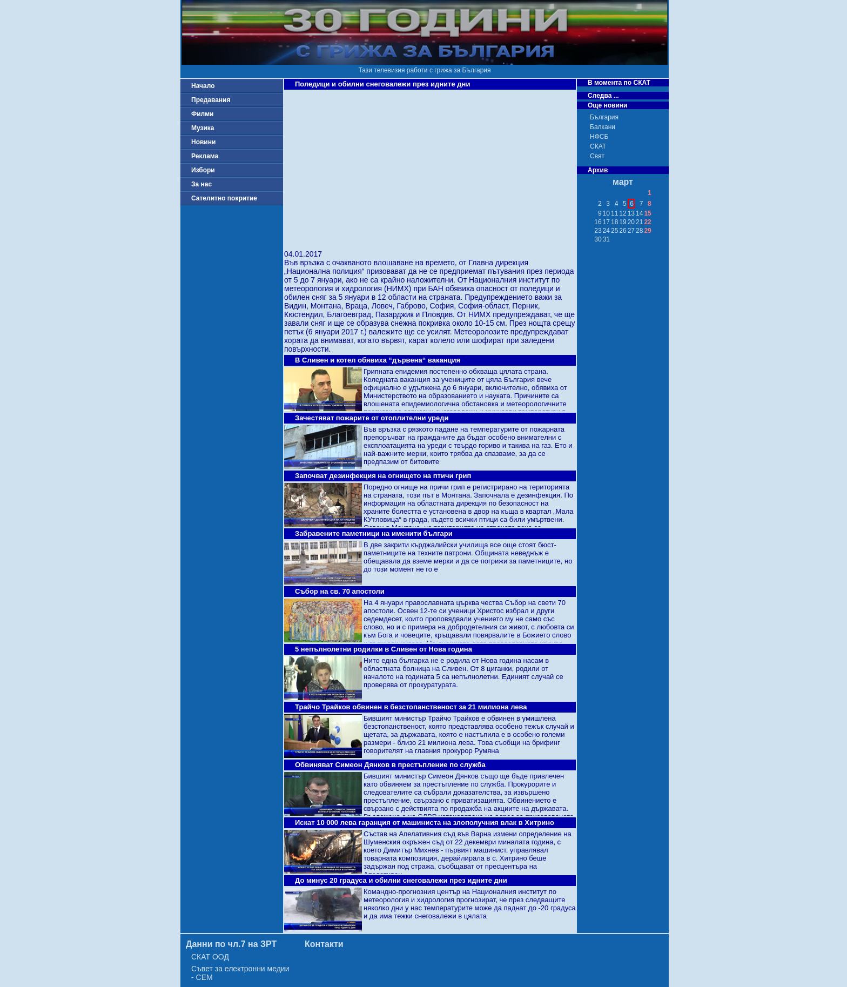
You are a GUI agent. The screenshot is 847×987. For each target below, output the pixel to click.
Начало (202, 86)
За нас (201, 184)
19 (622, 222)
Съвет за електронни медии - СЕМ (240, 973)
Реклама (204, 156)
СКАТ (598, 146)
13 (631, 213)
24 (606, 230)
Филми (202, 114)
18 (614, 222)
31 (606, 239)
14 (639, 213)
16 (597, 222)
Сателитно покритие (224, 198)
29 (647, 230)
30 (597, 239)
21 (639, 222)
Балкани (602, 127)
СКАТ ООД (210, 956)
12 (622, 213)
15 (647, 213)
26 (622, 230)
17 (606, 222)
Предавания (210, 100)
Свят (597, 156)
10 (606, 213)
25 (614, 230)
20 (631, 222)
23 (597, 230)
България (604, 117)
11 (614, 213)
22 (647, 222)
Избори (203, 170)
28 (639, 230)
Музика (202, 128)
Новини (203, 142)
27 (631, 230)
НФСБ (599, 136)
